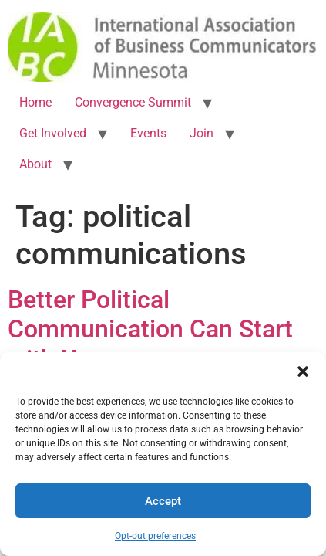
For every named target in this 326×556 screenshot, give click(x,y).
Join (201, 133)
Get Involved (52, 133)
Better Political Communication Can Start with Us (150, 329)
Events (148, 133)
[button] (303, 371)
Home (35, 102)
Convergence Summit (133, 102)
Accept (163, 501)
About (35, 164)
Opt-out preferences (155, 536)
